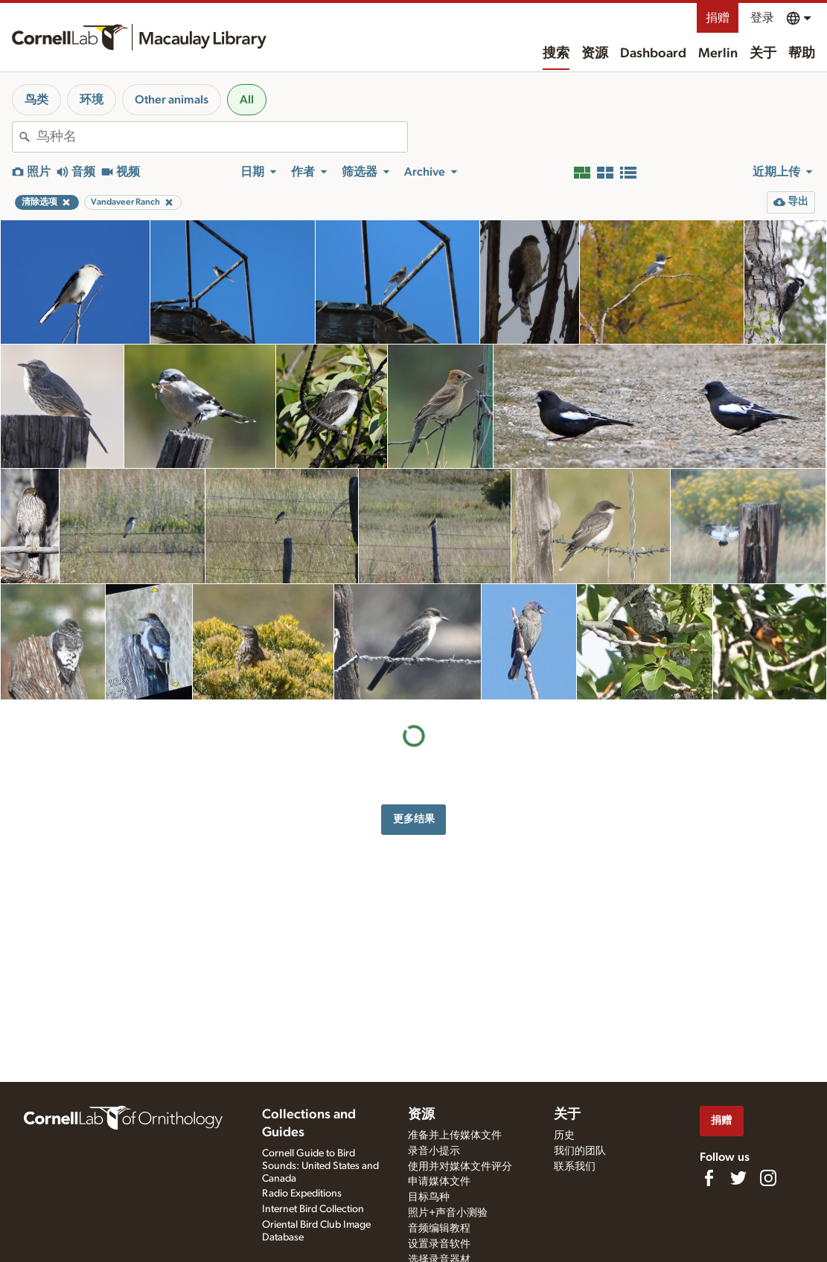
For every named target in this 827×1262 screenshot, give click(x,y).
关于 (763, 53)
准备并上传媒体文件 (455, 1135)
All (247, 100)
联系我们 (574, 1167)
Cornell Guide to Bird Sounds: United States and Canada (320, 1166)
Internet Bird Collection (313, 1209)
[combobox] (221, 137)
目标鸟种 (429, 1197)
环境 (91, 100)
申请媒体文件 (439, 1181)
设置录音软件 (439, 1244)
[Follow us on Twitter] (738, 1178)
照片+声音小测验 (448, 1213)
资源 (594, 53)
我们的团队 (580, 1151)
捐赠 (717, 18)
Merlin (718, 53)
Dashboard (653, 53)
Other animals (171, 100)
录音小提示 (434, 1151)
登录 (762, 18)
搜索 (556, 53)
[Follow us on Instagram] (768, 1178)
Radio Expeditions (302, 1193)
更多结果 (414, 818)
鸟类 (36, 100)
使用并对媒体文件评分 (460, 1167)
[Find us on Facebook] (709, 1178)
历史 (564, 1135)
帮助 (801, 53)
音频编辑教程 (439, 1228)
